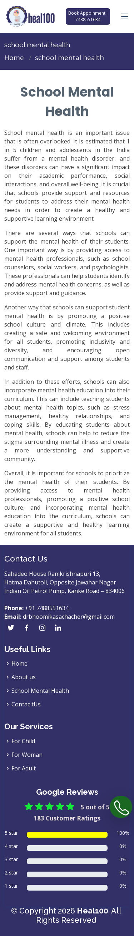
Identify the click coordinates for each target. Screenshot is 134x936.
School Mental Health (40, 691)
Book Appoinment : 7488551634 (88, 16)
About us (23, 677)
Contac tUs (26, 704)
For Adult (23, 768)
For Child (23, 741)
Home (14, 57)
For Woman (27, 755)
